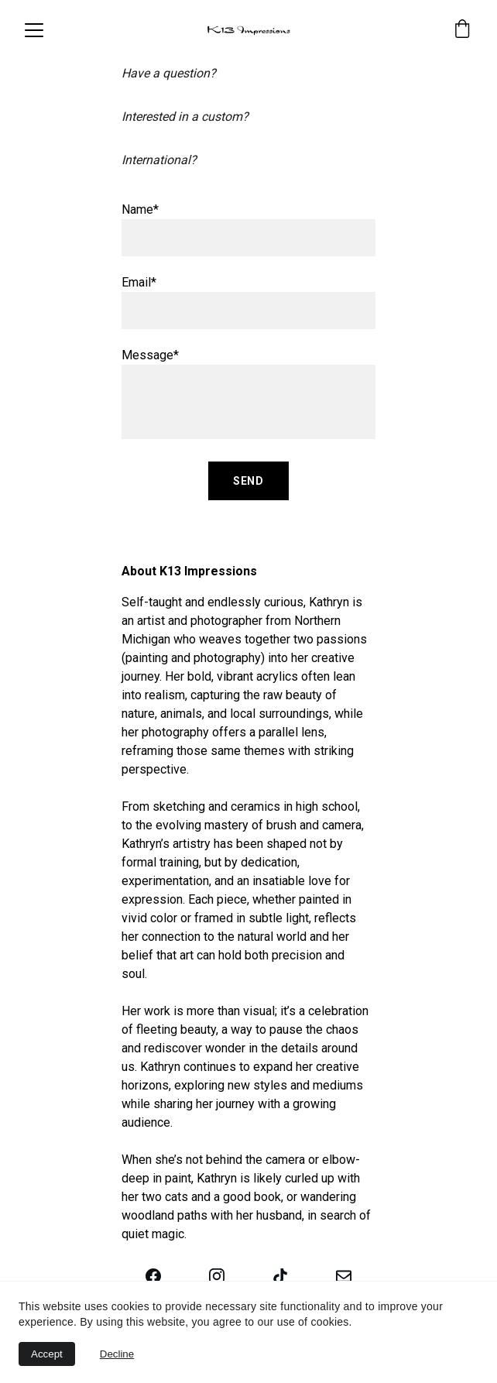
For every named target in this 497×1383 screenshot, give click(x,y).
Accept (47, 1354)
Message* (150, 355)
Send (248, 481)
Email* (139, 282)
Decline (117, 1354)
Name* (140, 209)
